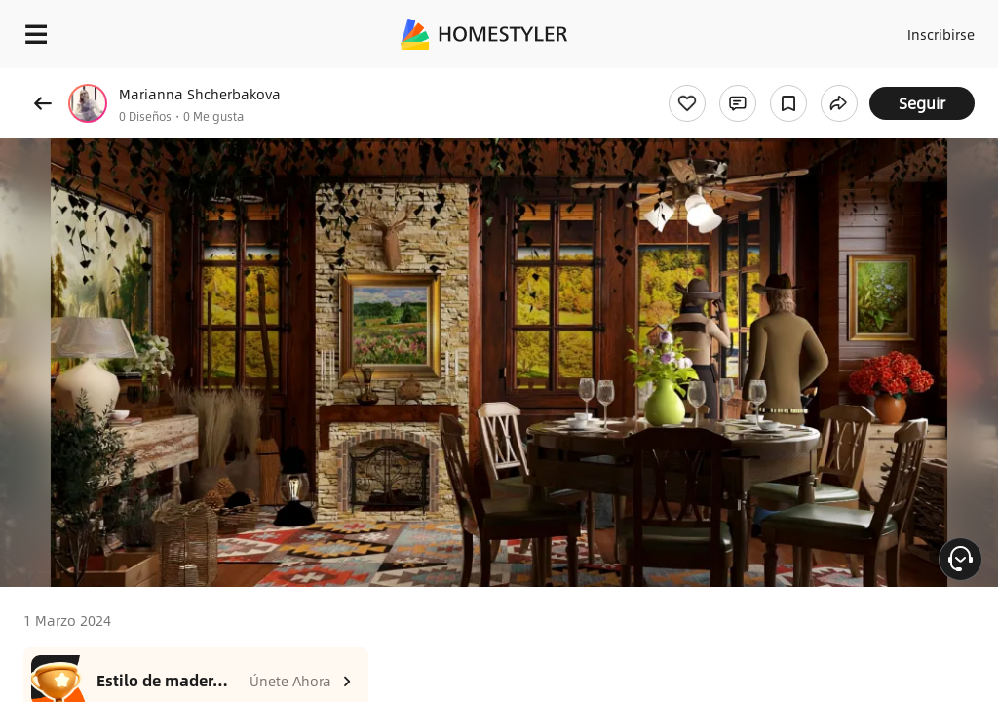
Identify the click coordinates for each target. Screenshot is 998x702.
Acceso (862, 29)
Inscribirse (938, 29)
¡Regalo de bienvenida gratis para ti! (785, 82)
